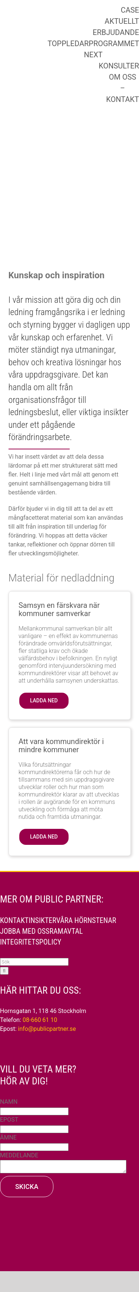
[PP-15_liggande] (58, 46)
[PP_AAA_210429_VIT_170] (69, 1217)
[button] (44, 700)
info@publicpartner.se (47, 1028)
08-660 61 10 (40, 1019)
